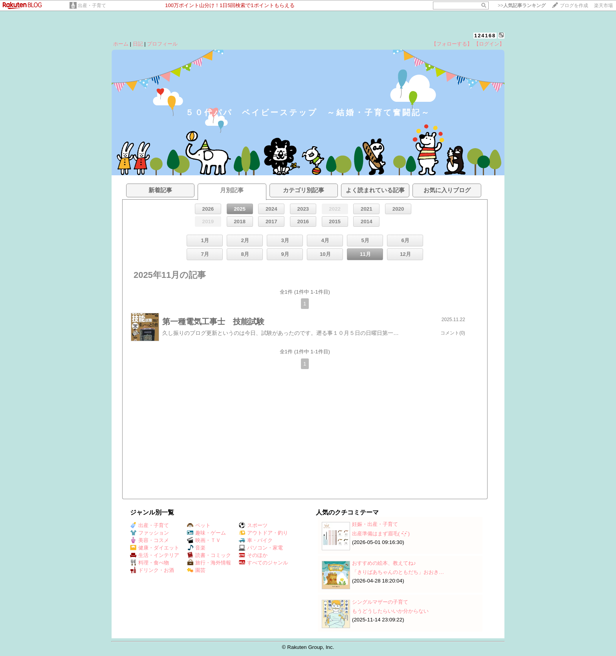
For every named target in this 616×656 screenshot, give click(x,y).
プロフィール (162, 44)
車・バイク (256, 540)
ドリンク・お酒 (152, 570)
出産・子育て (92, 5)
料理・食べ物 (149, 563)
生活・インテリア (154, 555)
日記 (138, 44)
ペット (199, 525)
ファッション (149, 533)
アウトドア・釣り (263, 533)
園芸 (196, 570)
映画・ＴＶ (204, 540)
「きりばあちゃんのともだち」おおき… (398, 572)
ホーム (120, 44)
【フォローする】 (451, 44)
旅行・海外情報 (209, 563)
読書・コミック (209, 555)
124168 (485, 36)
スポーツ (253, 525)
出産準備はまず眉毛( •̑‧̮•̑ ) (381, 534)
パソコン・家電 (261, 548)
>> (522, 5)
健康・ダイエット (154, 548)
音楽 (196, 548)
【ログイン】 (489, 44)
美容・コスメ (149, 540)
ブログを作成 (574, 5)
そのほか (253, 555)
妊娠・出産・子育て (375, 524)
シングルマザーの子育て (380, 602)
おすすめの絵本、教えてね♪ (384, 563)
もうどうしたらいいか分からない (390, 611)
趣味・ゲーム (206, 533)
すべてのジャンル (263, 563)
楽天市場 (603, 5)
